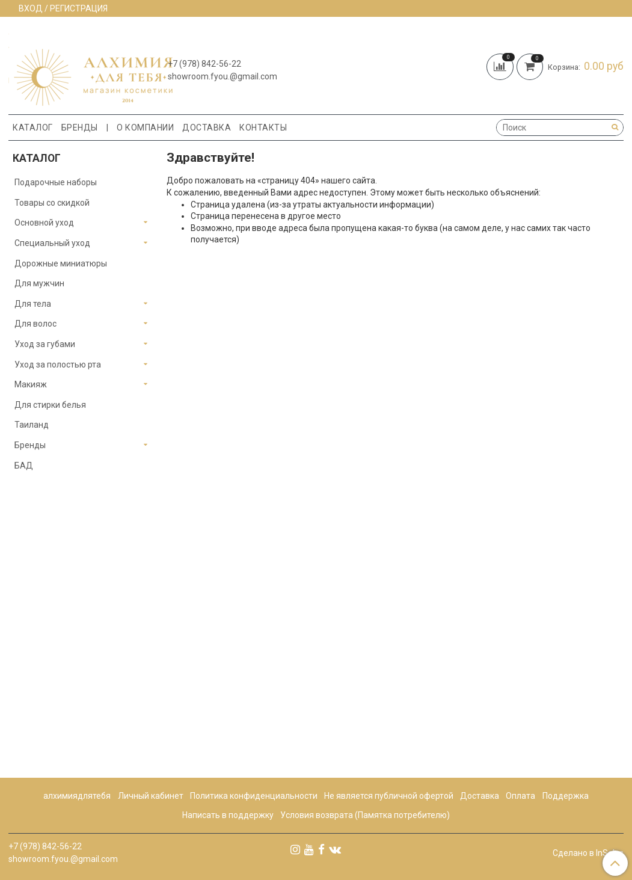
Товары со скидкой (52, 203)
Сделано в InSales (588, 853)
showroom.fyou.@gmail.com (222, 76)
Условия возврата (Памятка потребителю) (365, 815)
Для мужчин (39, 283)
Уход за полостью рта (57, 364)
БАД (23, 465)
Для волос (35, 323)
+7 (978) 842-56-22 (204, 64)
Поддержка (565, 796)
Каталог (33, 127)
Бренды (79, 127)
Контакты (263, 127)
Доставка (206, 127)
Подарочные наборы (55, 182)
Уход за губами (44, 344)
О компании (145, 127)
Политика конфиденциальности (254, 796)
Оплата (520, 796)
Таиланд (31, 424)
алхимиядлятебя (77, 796)
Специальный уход (52, 243)
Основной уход (44, 222)
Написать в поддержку (228, 815)
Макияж (30, 384)
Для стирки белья (50, 405)
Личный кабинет (150, 796)
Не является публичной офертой (388, 796)
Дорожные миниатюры (60, 263)
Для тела (32, 304)
